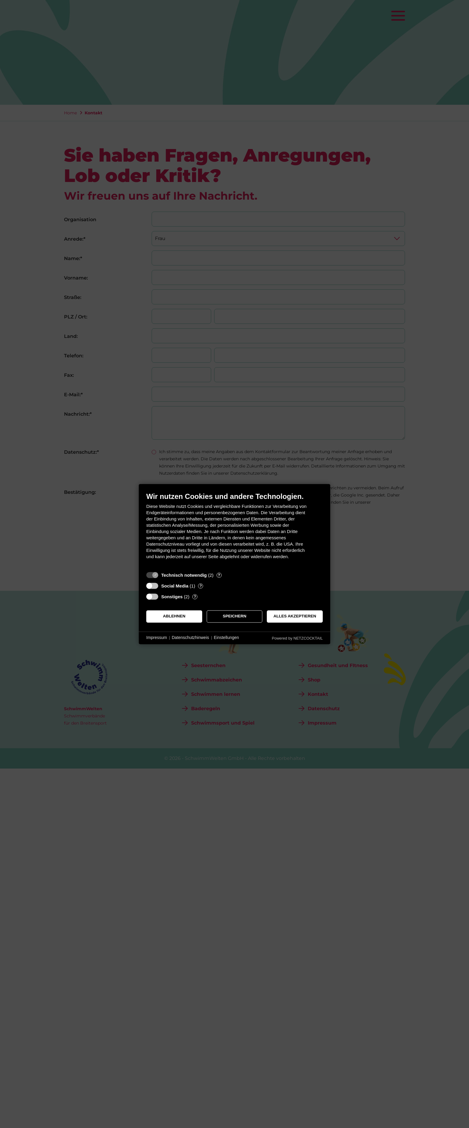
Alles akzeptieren (294, 616)
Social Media (174, 585)
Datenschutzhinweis (190, 637)
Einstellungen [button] (226, 637)
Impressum (156, 637)
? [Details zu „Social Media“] (201, 586)
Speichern (234, 616)
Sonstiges (172, 596)
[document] (234, 530)
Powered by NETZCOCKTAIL (297, 638)
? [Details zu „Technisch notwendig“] (219, 575)
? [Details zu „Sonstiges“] (195, 596)
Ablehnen (174, 616)
